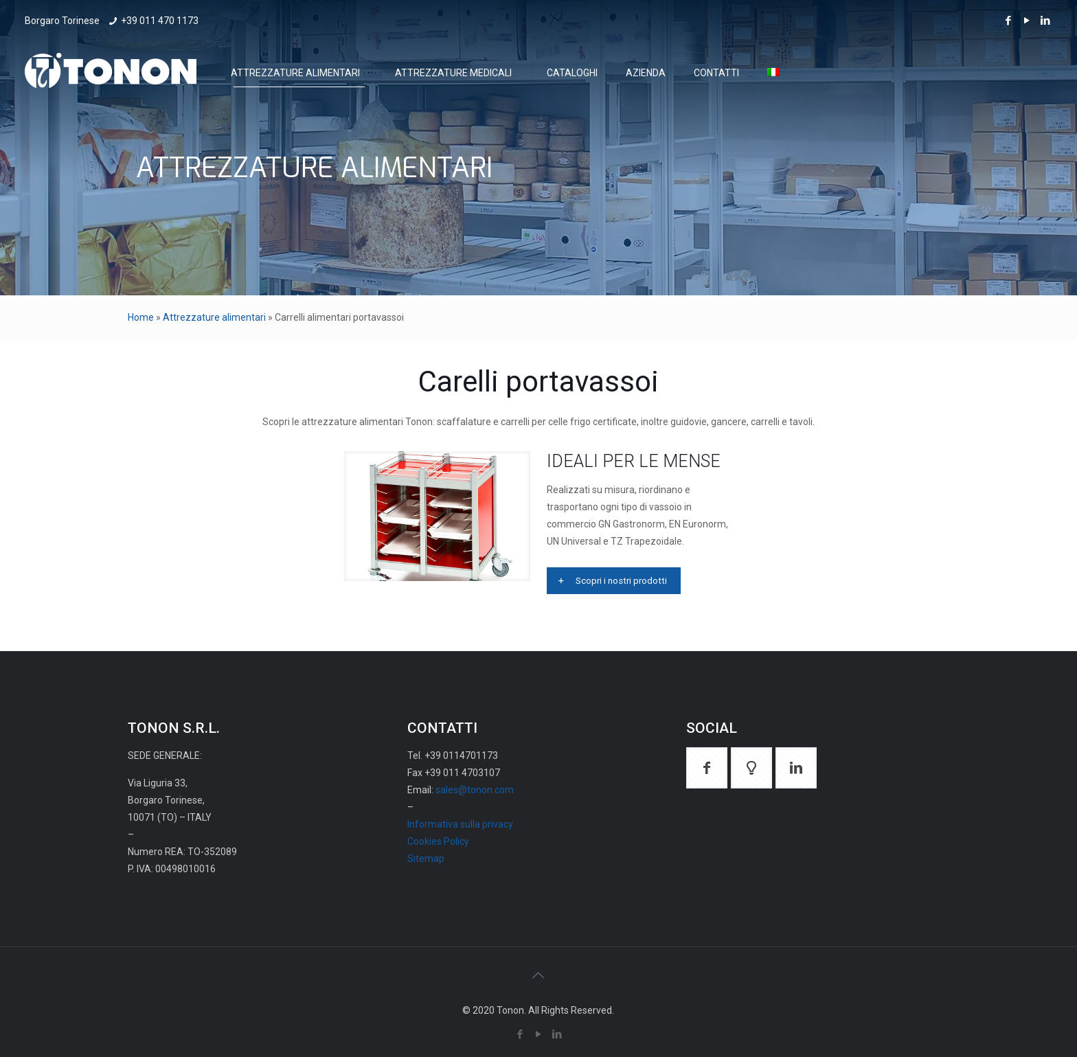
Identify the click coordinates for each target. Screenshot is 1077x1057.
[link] (437, 516)
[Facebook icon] (1008, 20)
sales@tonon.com (474, 789)
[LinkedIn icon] (1045, 20)
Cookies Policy (438, 841)
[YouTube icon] (1026, 20)
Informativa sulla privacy (460, 824)
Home (141, 317)
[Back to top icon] (538, 975)
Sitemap (425, 858)
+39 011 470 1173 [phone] (160, 20)
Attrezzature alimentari (214, 317)
